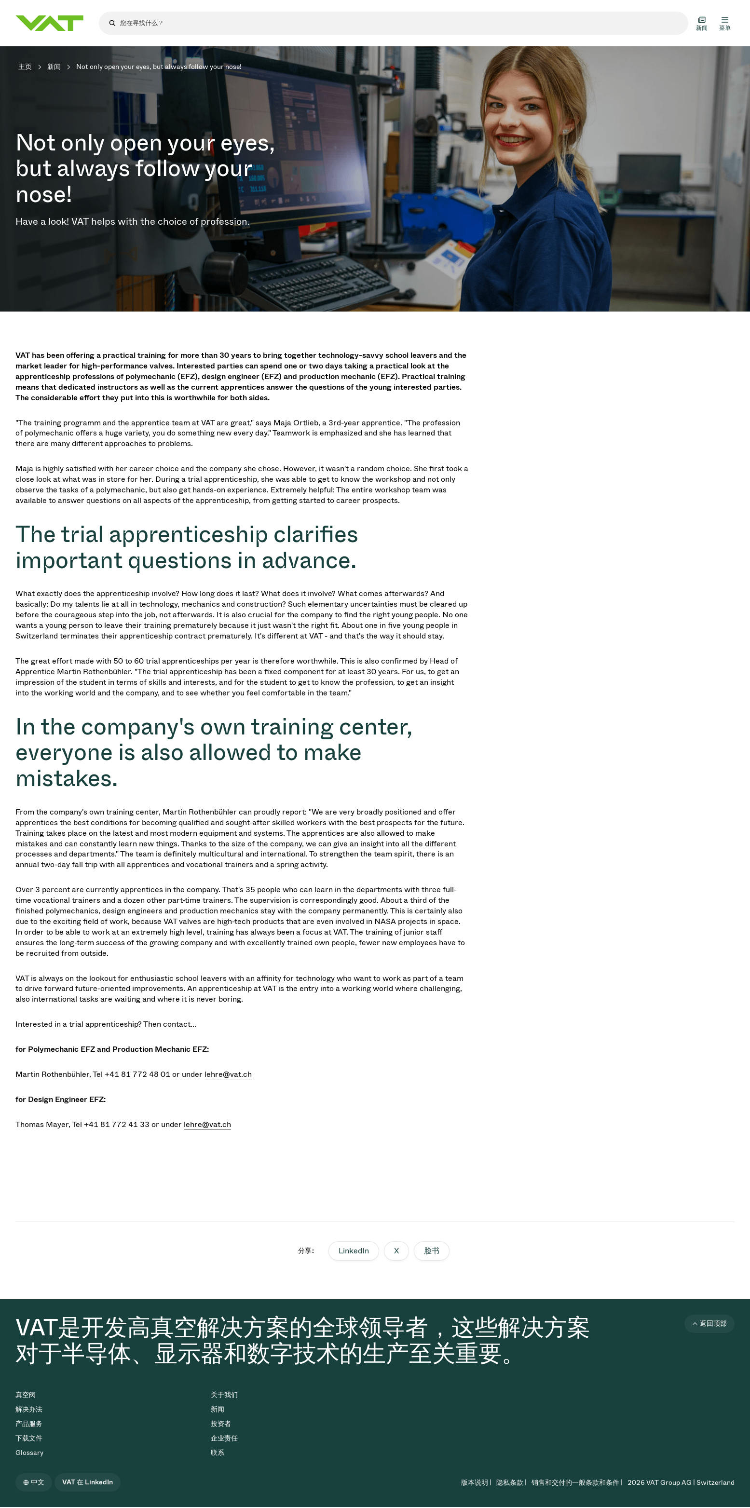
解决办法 (28, 1409)
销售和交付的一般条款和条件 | (577, 1483)
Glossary (29, 1453)
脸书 (431, 1250)
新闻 (54, 67)
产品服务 (28, 1424)
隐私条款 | (511, 1483)
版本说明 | (476, 1483)
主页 (25, 67)
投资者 (221, 1424)
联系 (217, 1453)
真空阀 (25, 1395)
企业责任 (224, 1438)
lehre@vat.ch (228, 1074)
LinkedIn (354, 1250)
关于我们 (224, 1395)
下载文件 (28, 1438)
